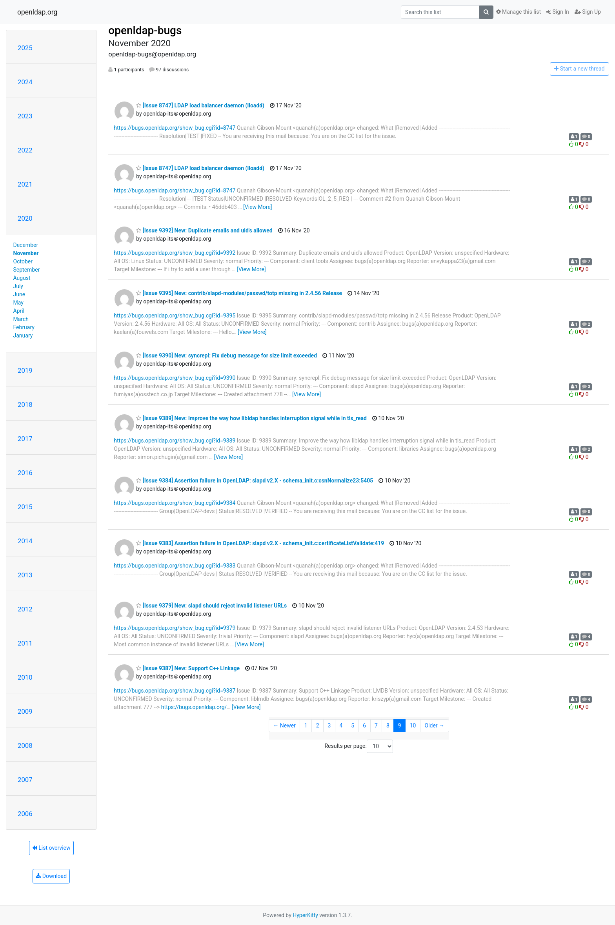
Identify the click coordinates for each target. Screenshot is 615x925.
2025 (25, 48)
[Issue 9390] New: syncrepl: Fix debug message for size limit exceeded (226, 355)
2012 (25, 609)
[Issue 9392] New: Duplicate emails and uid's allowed (204, 230)
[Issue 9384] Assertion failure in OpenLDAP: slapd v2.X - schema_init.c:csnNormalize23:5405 (254, 480)
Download (51, 876)
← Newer (284, 725)
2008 (25, 745)
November (26, 253)
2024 (25, 82)
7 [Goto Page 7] (376, 725)
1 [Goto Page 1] (306, 725)
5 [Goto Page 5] (352, 725)
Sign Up (588, 12)
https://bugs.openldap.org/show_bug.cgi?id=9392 (174, 253)
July (18, 286)
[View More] (257, 207)
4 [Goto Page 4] (340, 725)
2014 (25, 541)
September (26, 270)
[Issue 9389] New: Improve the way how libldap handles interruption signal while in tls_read (251, 418)
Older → (434, 725)
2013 (25, 575)
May (18, 302)
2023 (25, 116)
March (21, 319)
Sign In (557, 12)
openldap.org (37, 12)
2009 (25, 711)
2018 (25, 404)
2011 (25, 643)
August (22, 278)
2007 (25, 780)
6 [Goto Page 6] (364, 725)
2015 (25, 507)
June (19, 294)
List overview (51, 848)
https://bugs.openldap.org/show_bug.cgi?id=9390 (174, 378)
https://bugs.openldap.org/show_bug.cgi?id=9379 (174, 628)
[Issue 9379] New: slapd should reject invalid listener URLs (211, 605)
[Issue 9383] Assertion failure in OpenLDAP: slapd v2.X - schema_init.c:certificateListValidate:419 (260, 543)
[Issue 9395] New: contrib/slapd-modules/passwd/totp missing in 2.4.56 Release (239, 293)
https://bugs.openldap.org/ (194, 707)
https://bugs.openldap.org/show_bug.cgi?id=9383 (174, 565)
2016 (25, 473)
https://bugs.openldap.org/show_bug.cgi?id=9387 (174, 690)
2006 (25, 814)
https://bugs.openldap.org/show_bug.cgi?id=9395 (174, 315)
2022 (25, 150)
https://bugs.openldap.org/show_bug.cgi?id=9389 (174, 440)
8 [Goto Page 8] (387, 725)
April (19, 311)
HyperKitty (305, 915)
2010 (25, 677)
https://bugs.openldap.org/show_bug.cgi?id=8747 (174, 128)
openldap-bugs (145, 30)
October (23, 261)
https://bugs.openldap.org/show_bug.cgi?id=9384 (174, 503)
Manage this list (518, 12)
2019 (25, 370)
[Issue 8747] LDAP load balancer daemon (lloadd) (200, 105)
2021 (25, 184)
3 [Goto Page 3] (329, 725)
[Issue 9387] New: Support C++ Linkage (188, 668)
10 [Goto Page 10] (413, 725)
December (25, 245)
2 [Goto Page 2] (317, 725)
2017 (25, 439)
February (24, 327)
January (23, 335)
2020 (25, 218)
